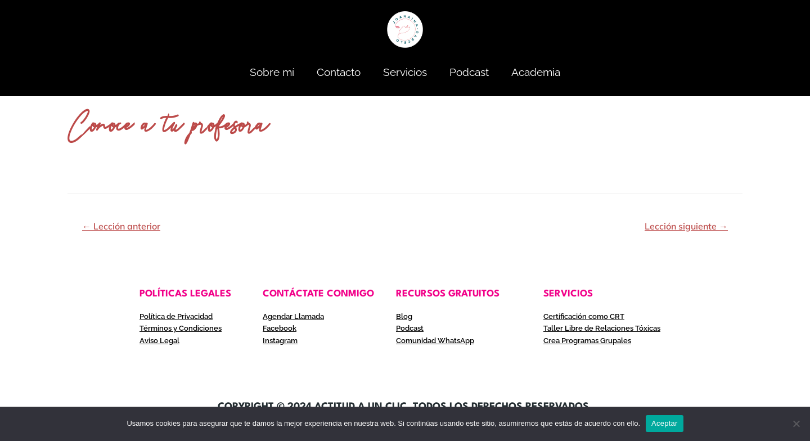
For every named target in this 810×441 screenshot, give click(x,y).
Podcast (469, 72)
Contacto (339, 72)
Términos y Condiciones (183, 327)
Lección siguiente (686, 226)
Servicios (405, 72)
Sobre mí (272, 72)
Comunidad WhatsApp (438, 339)
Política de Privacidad (179, 316)
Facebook (281, 327)
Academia (535, 72)
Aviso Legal (161, 339)
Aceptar (664, 423)
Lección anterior (121, 226)
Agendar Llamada (295, 316)
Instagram (281, 339)
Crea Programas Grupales (590, 339)
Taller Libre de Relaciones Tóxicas (605, 327)
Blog (404, 316)
